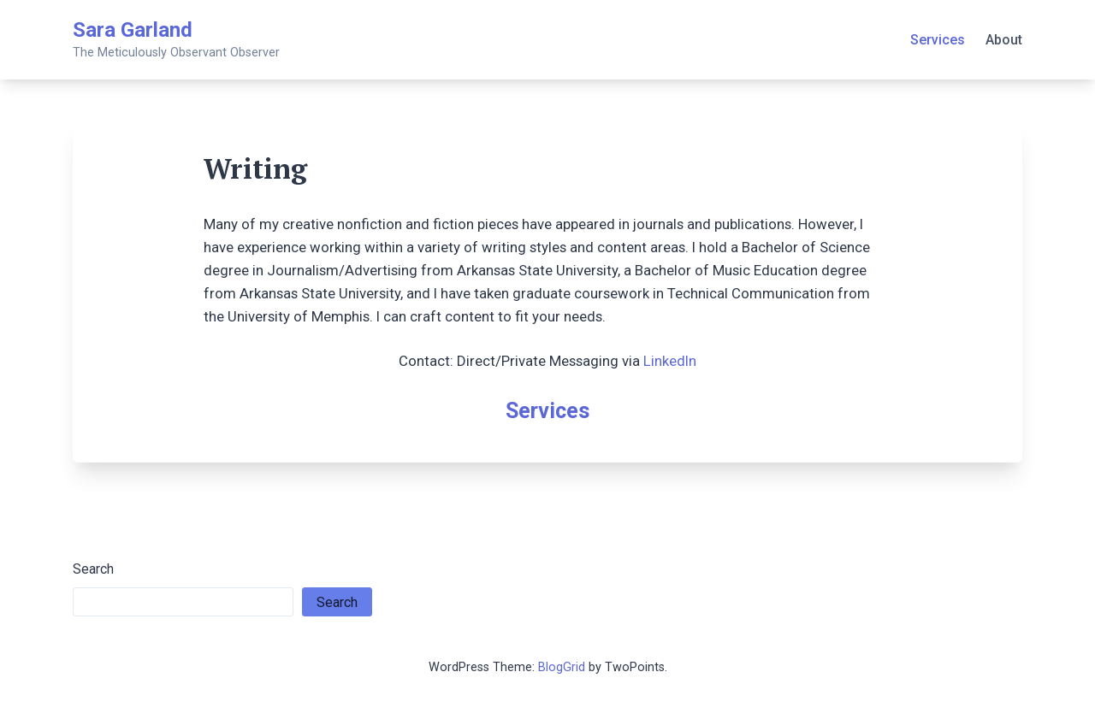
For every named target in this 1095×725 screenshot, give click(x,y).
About (1004, 40)
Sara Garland (132, 30)
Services (937, 40)
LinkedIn (669, 360)
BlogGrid (561, 667)
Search (93, 569)
